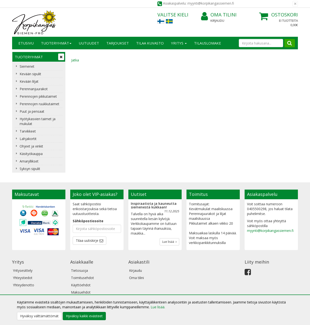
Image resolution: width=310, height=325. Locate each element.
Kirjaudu (217, 20)
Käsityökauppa (31, 153)
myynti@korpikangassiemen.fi (270, 230)
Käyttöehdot (81, 285)
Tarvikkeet (28, 131)
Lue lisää (169, 242)
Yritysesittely (22, 270)
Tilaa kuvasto (150, 43)
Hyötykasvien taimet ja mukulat (37, 121)
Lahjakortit (28, 138)
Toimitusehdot (82, 277)
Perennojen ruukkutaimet (39, 104)
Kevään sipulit (30, 74)
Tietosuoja (79, 270)
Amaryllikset (29, 161)
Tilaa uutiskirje (87, 240)
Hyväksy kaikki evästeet (84, 316)
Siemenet (27, 66)
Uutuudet (89, 43)
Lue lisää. (158, 307)
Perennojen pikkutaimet (38, 96)
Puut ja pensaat (32, 111)
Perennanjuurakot (34, 89)
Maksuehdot (81, 292)
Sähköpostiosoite (88, 221)
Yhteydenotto (23, 285)
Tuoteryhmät (56, 43)
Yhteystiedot (22, 277)
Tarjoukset (117, 43)
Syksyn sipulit (30, 168)
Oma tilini (219, 14)
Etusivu (26, 43)
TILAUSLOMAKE (207, 43)
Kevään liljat (29, 81)
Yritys (179, 43)
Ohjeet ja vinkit (31, 146)
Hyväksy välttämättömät (39, 316)
